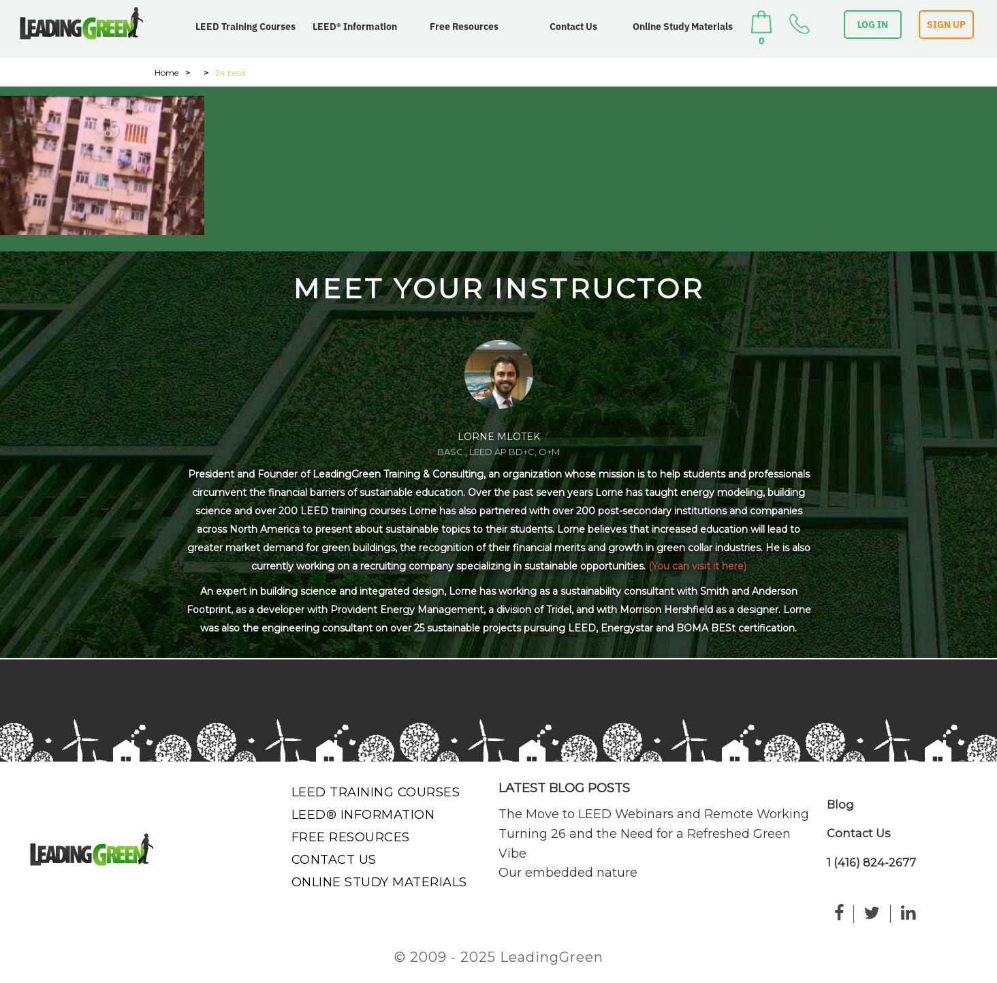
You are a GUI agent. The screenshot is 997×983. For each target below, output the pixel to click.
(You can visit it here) (697, 566)
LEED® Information (355, 26)
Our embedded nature (567, 872)
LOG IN (872, 24)
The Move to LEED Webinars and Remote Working (653, 814)
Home (166, 72)
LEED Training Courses (245, 26)
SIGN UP (946, 24)
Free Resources (464, 26)
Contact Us (573, 26)
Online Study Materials (683, 26)
